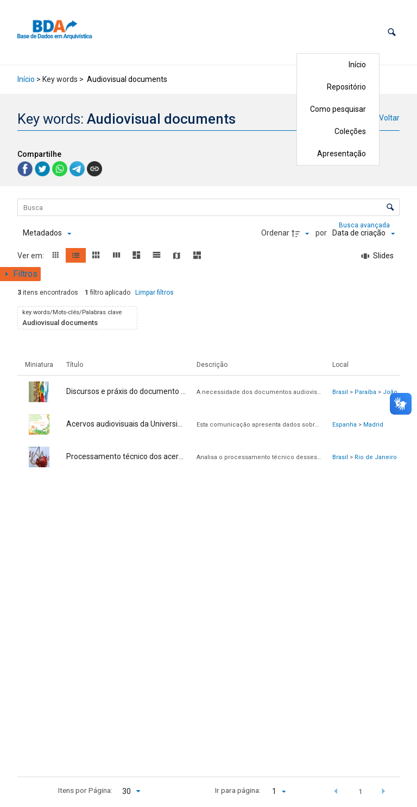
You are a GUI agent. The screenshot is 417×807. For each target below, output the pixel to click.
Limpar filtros (154, 292)
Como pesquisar (338, 109)
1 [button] (360, 791)
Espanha (344, 424)
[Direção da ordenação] (301, 233)
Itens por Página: (85, 790)
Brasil (340, 392)
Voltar (389, 117)
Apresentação (341, 153)
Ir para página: (238, 790)
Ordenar (275, 232)
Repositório (346, 86)
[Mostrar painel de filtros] (20, 274)
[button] (392, 32)
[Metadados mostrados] (47, 233)
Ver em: (31, 255)
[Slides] (378, 256)
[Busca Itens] (208, 207)
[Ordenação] (363, 233)
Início (357, 64)
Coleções (350, 131)
